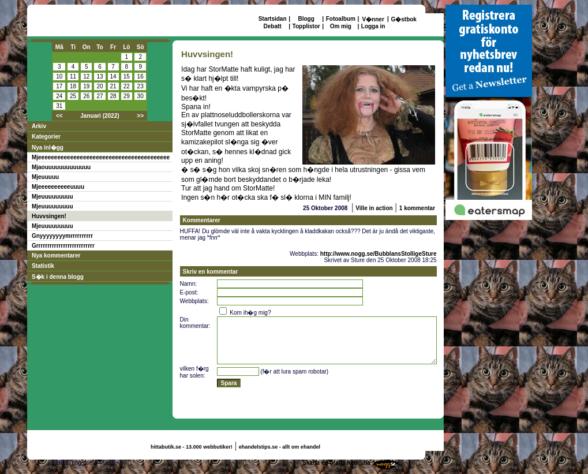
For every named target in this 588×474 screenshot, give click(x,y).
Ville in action (373, 208)
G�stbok (403, 19)
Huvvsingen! (49, 216)
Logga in (373, 26)
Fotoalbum (340, 19)
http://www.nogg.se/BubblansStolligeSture (378, 254)
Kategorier (46, 136)
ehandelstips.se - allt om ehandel (279, 447)
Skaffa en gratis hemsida (336, 463)
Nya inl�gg (47, 147)
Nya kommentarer (56, 255)
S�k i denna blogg (58, 277)
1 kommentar (417, 208)
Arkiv (39, 126)
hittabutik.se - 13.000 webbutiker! (192, 447)
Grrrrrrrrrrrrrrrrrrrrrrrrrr (63, 245)
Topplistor (306, 26)
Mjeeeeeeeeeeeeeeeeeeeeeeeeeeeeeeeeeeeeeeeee (101, 157)
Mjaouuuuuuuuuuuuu (61, 167)
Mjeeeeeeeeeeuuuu (58, 187)
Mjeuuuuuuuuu (52, 196)
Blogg (306, 19)
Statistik (43, 266)
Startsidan (273, 19)
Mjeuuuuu (45, 177)
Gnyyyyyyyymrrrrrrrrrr (62, 236)
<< (59, 116)
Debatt (273, 26)
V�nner (373, 19)
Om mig (340, 26)
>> (140, 116)
